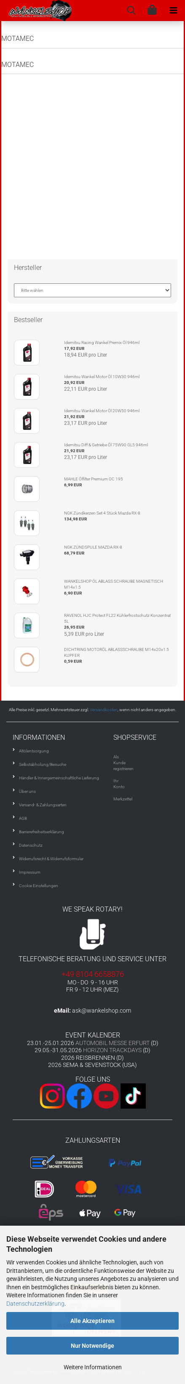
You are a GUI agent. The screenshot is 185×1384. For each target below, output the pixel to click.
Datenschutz (31, 845)
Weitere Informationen (93, 1367)
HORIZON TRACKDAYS (112, 1050)
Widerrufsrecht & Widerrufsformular (51, 858)
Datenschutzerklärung (35, 1303)
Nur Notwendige (92, 1345)
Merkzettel (122, 799)
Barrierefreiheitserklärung (41, 831)
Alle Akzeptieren (92, 1320)
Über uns (27, 791)
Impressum (29, 872)
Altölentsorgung (34, 751)
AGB (23, 818)
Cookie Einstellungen (38, 885)
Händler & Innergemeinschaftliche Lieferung (59, 778)
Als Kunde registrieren (123, 763)
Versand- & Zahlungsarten (43, 805)
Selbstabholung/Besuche (42, 764)
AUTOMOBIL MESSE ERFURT (112, 1043)
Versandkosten (104, 709)
